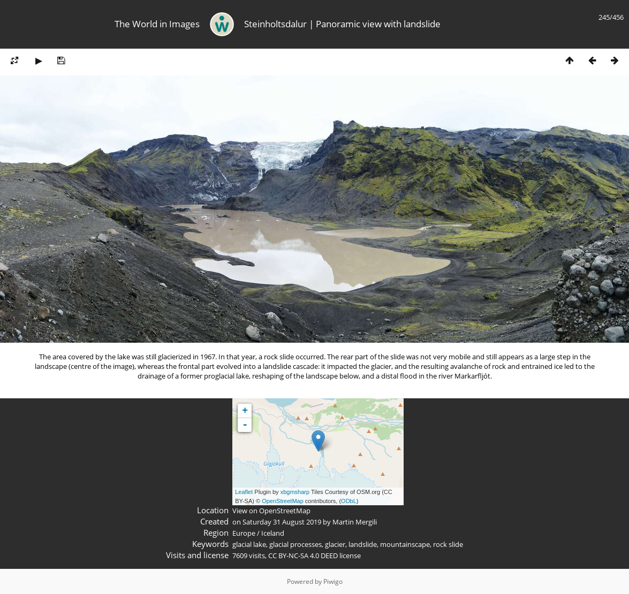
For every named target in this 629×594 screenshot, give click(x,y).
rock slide (448, 544)
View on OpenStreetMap (271, 510)
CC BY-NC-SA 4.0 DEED (303, 555)
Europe (243, 533)
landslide (362, 544)
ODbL (349, 501)
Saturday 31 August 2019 (281, 522)
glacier (335, 544)
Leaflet (244, 492)
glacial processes (295, 544)
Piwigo (333, 581)
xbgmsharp (295, 492)
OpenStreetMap (283, 501)
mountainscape (405, 544)
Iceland (272, 533)
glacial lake (249, 544)
